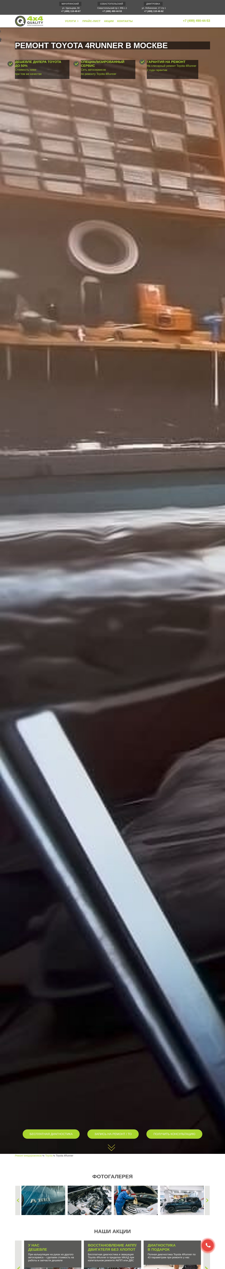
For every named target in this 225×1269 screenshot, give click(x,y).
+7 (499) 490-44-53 (112, 11)
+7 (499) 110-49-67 (71, 11)
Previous (17, 1200)
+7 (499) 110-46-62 (153, 11)
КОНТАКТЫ (125, 21)
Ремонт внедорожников (28, 1155)
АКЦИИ (109, 21)
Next (207, 1200)
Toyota (48, 1155)
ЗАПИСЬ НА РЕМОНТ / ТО (113, 1134)
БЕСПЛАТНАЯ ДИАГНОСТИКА (51, 1134)
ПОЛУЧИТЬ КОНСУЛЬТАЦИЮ (174, 1134)
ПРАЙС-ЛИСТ (91, 21)
